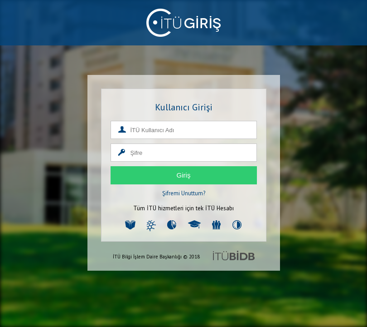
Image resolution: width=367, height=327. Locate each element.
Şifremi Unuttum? (183, 193)
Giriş (184, 175)
